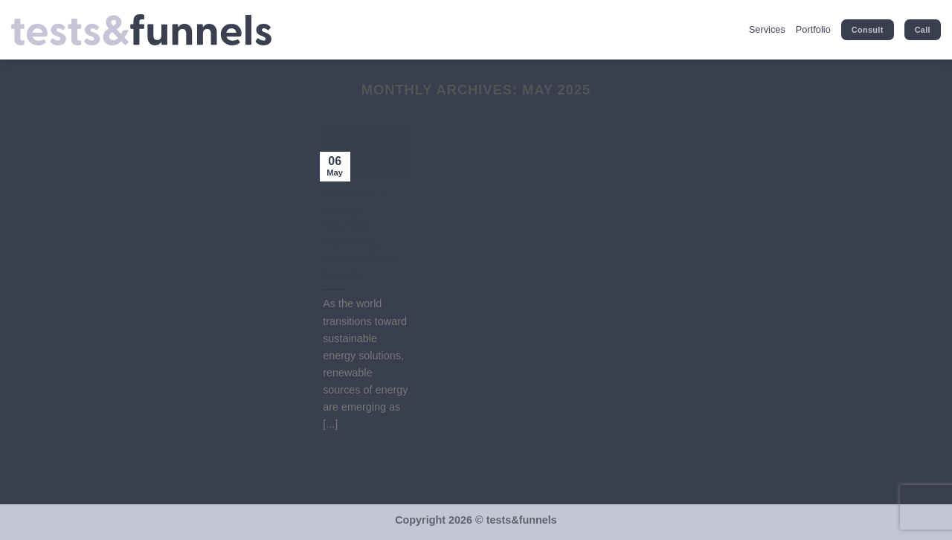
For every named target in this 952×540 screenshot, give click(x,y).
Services (767, 29)
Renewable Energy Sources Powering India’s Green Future (361, 234)
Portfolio (813, 29)
